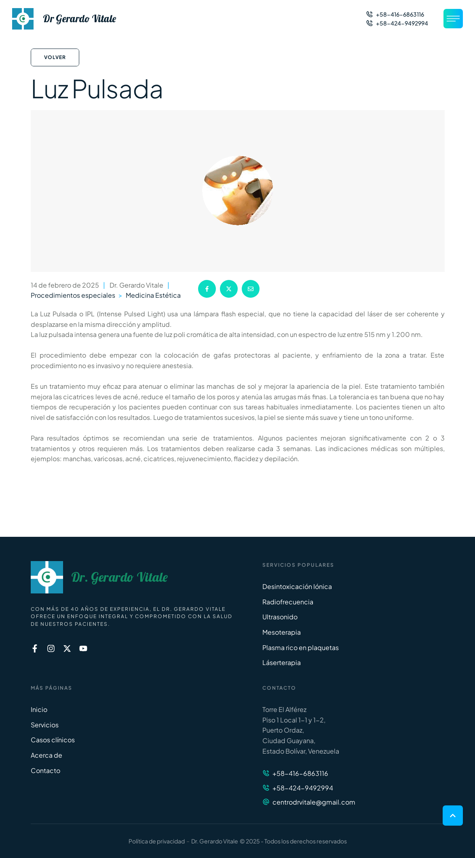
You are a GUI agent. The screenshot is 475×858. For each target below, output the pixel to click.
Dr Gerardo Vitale (79, 18)
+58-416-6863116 (300, 773)
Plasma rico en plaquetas (300, 647)
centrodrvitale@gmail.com (313, 802)
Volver (55, 57)
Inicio (39, 709)
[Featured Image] (237, 191)
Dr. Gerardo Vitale (119, 577)
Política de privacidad (157, 841)
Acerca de (46, 755)
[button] (395, 14)
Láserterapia (281, 662)
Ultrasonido (280, 616)
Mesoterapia (281, 632)
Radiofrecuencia (287, 601)
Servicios (45, 724)
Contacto (45, 770)
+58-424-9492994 (302, 788)
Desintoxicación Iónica (297, 586)
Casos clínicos (53, 739)
